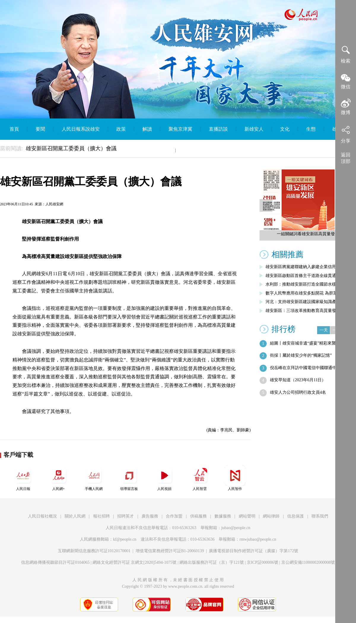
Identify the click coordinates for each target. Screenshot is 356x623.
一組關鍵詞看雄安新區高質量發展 (308, 234)
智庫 (162, 150)
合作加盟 (174, 516)
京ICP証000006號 (262, 562)
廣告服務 (150, 516)
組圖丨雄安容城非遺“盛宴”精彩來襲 (303, 343)
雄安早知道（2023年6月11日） (298, 380)
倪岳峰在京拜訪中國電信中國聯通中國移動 (309, 368)
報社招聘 (101, 516)
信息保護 (295, 516)
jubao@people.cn (235, 528)
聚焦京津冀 (180, 129)
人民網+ (58, 478)
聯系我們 (320, 516)
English (191, 150)
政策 (121, 129)
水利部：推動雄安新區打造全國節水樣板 (303, 284)
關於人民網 (75, 516)
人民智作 (235, 478)
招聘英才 (125, 516)
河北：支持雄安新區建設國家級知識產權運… (307, 302)
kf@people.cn (124, 539)
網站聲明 (247, 516)
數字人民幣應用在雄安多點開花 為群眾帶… (306, 293)
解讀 (147, 129)
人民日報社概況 (42, 516)
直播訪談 (218, 129)
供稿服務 (198, 516)
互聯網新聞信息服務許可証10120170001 (94, 551)
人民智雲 (199, 478)
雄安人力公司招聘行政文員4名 (298, 392)
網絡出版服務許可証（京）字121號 (211, 562)
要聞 (40, 129)
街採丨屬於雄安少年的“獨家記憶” (301, 355)
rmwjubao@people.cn (257, 539)
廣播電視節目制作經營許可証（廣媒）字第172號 (253, 551)
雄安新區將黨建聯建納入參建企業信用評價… (307, 267)
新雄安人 (253, 129)
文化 (285, 129)
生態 (311, 129)
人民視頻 (164, 478)
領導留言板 (129, 478)
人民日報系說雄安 (81, 129)
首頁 (14, 129)
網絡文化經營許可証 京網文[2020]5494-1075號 (135, 562)
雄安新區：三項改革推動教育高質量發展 (303, 310)
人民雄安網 (54, 204)
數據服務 (222, 516)
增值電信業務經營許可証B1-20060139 (170, 551)
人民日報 (23, 478)
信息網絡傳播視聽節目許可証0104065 (55, 562)
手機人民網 (93, 478)
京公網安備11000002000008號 (308, 562)
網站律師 (271, 516)
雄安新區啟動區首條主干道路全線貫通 (301, 275)
